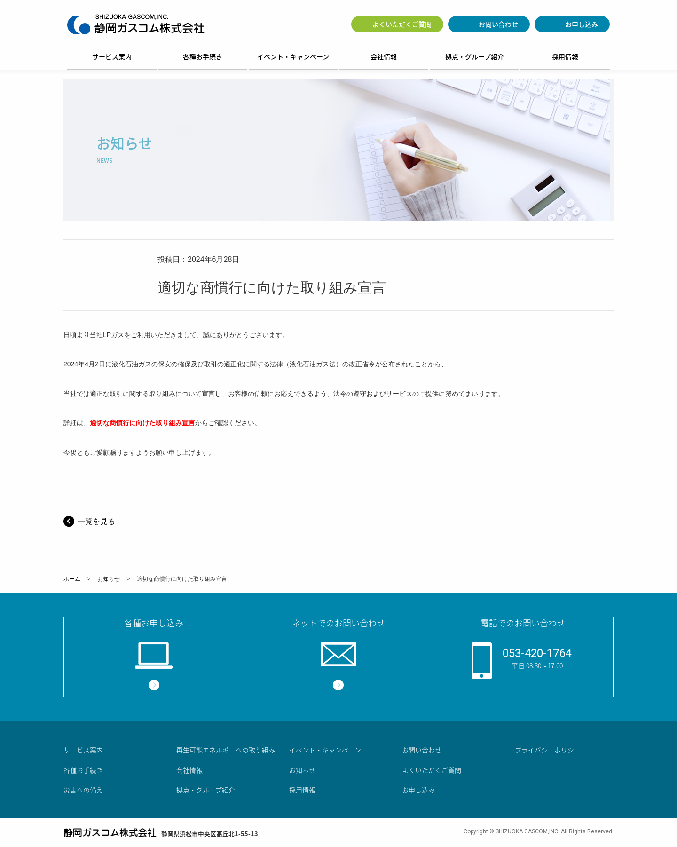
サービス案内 (112, 56)
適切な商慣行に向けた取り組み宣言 (142, 423)
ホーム (71, 579)
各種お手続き (202, 56)
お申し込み (581, 24)
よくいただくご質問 (402, 24)
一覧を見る (96, 521)
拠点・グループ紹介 (474, 56)
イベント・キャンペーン (293, 56)
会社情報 (383, 56)
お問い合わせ (498, 24)
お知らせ (108, 579)
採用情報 (565, 56)
